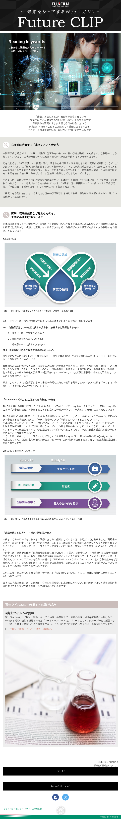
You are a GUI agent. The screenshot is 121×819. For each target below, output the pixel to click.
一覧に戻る (60, 771)
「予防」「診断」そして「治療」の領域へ (30, 629)
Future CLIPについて (60, 786)
